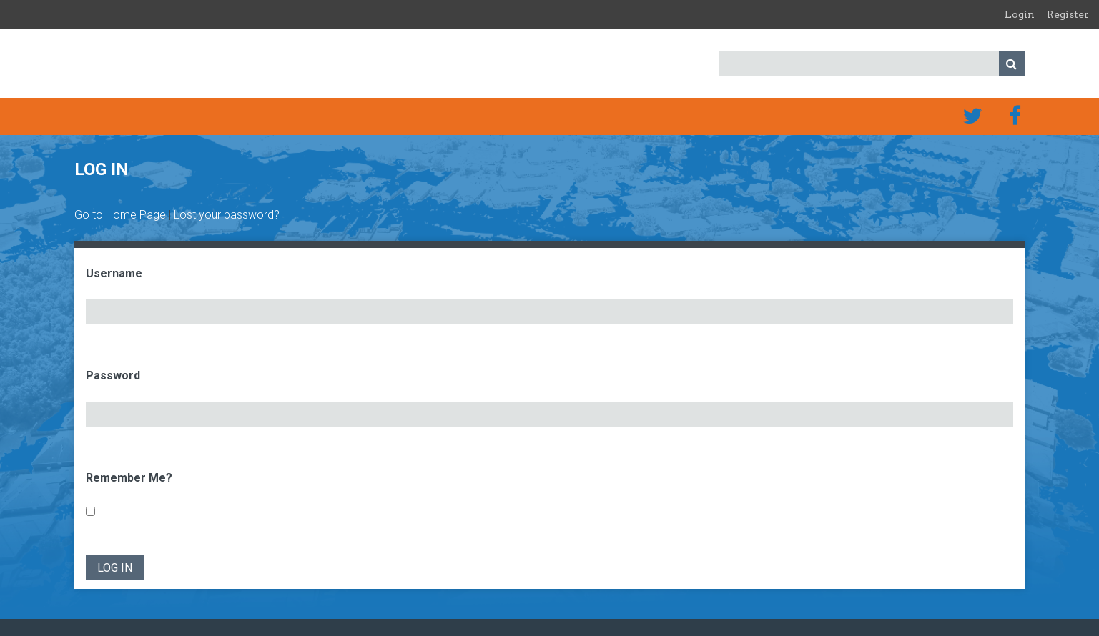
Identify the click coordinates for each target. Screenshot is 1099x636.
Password (113, 375)
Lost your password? (227, 215)
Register (1068, 14)
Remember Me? (129, 478)
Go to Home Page (120, 215)
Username (114, 273)
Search (1012, 63)
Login (1020, 14)
